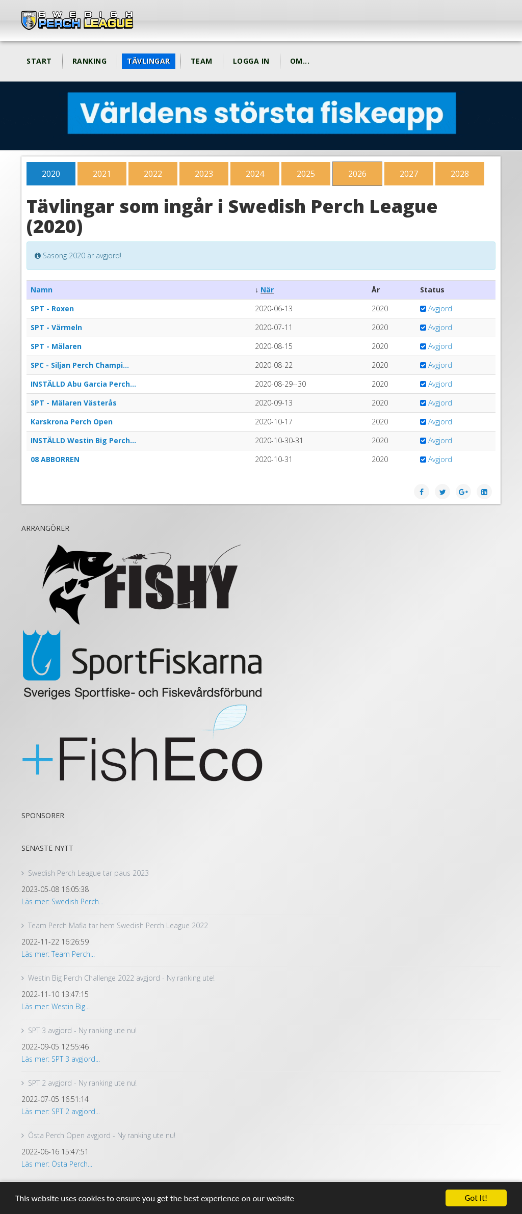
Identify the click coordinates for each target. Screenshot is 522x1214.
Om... (300, 61)
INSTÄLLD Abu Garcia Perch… (83, 384)
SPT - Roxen (52, 308)
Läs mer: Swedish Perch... (62, 901)
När (267, 289)
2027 (409, 173)
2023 (204, 173)
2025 (306, 173)
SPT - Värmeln (56, 327)
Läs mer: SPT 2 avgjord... (60, 1111)
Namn (42, 289)
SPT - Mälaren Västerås (74, 403)
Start (39, 61)
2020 (51, 173)
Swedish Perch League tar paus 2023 (88, 873)
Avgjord (440, 308)
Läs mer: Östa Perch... (56, 1164)
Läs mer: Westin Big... (55, 1006)
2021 (102, 173)
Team (202, 61)
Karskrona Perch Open (72, 421)
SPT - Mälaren (56, 346)
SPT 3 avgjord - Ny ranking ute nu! (82, 1030)
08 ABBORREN (55, 459)
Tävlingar (148, 61)
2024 (255, 173)
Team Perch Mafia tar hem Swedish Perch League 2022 (118, 925)
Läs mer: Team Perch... (58, 954)
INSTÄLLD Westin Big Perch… (83, 440)
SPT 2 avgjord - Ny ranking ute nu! (82, 1083)
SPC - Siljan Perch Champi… (80, 365)
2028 (460, 173)
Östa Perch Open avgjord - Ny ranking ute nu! (101, 1135)
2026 (357, 173)
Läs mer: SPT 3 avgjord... (60, 1059)
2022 (153, 173)
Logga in (251, 61)
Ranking (89, 61)
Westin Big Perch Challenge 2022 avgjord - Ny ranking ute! (121, 978)
